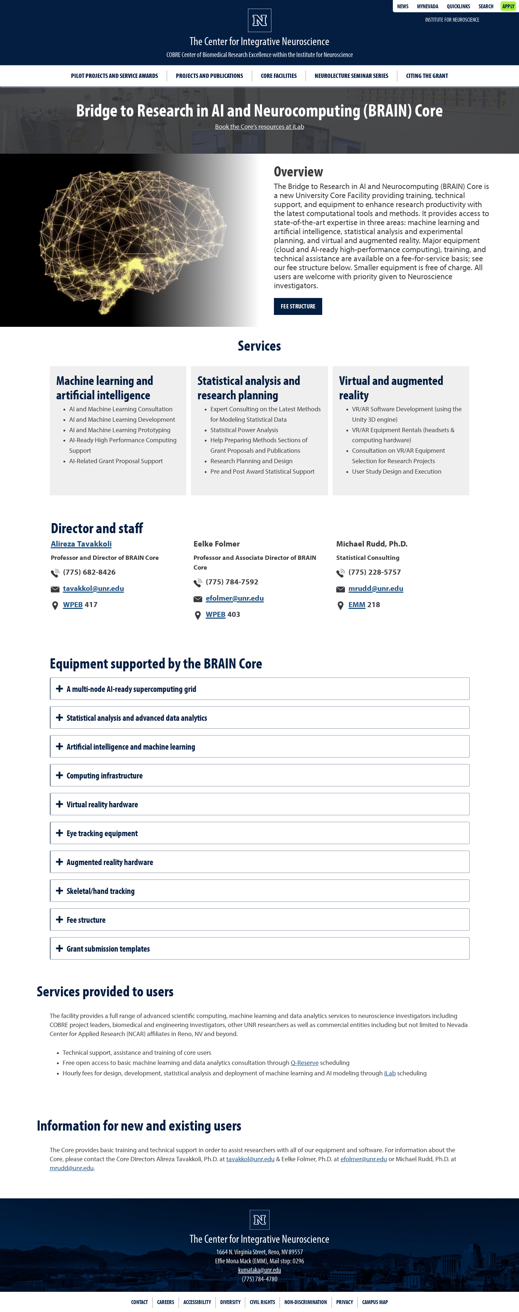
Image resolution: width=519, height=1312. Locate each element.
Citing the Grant (427, 75)
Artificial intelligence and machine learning (125, 746)
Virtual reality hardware (96, 804)
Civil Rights (262, 1302)
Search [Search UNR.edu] (486, 6)
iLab (390, 1073)
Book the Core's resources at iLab (259, 127)
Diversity (230, 1302)
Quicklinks (458, 6)
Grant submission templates (102, 948)
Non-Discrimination (305, 1302)
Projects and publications (209, 75)
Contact (139, 1302)
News (402, 6)
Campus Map (375, 1302)
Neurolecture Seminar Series (351, 75)
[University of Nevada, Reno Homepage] (260, 1220)
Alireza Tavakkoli (81, 544)
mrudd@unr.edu (376, 589)
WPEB (73, 605)
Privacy (344, 1302)
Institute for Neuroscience (452, 19)
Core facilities (279, 75)
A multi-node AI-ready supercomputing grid (125, 688)
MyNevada (427, 6)
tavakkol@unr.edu (93, 589)
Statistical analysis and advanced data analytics (131, 717)
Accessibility (197, 1302)
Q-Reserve (305, 1063)
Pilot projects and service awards (114, 75)
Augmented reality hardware (104, 861)
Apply (508, 6)
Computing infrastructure (99, 775)
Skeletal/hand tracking (95, 890)
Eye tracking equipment (96, 833)
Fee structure (298, 306)
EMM (357, 605)
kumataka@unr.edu (259, 1269)
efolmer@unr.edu (235, 598)
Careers (165, 1302)
